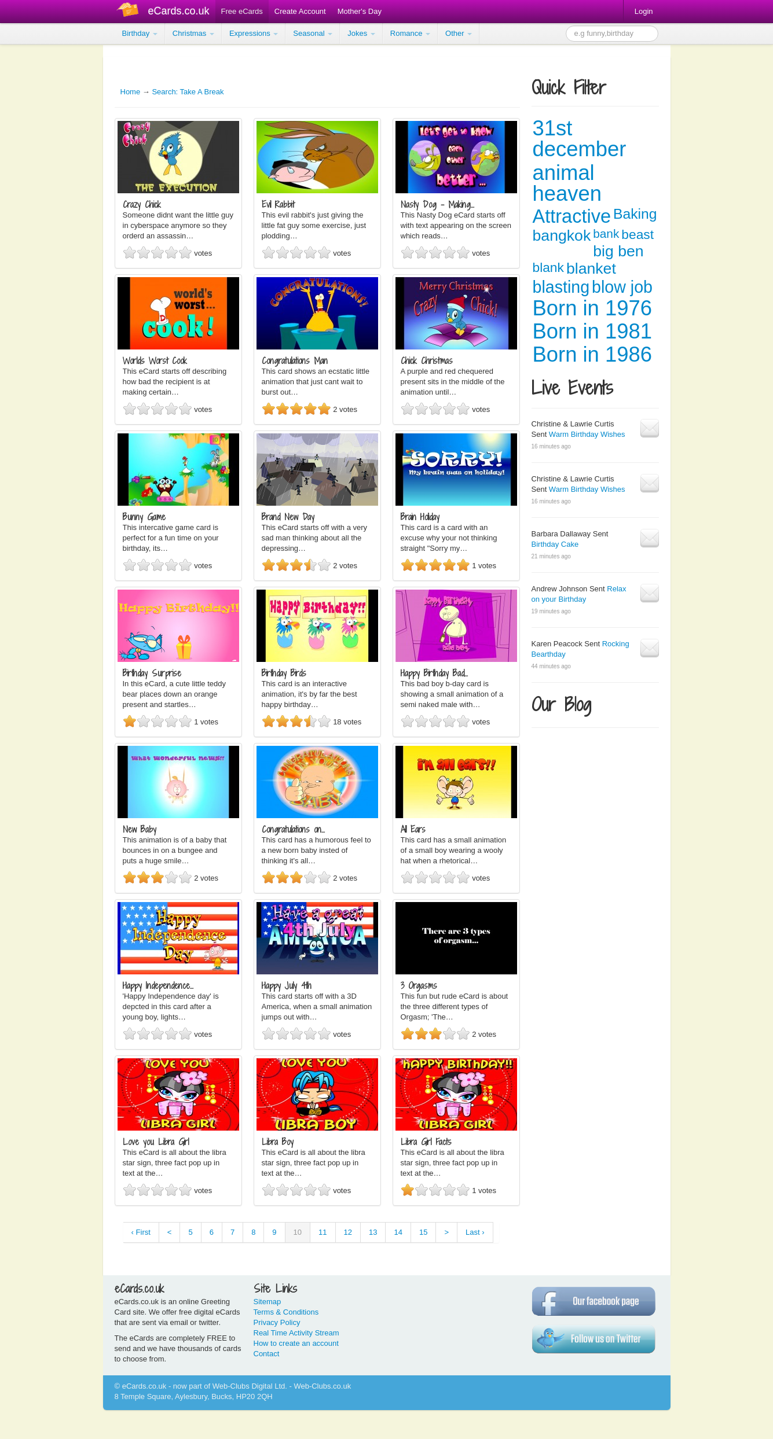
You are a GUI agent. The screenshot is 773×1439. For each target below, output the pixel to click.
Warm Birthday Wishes (587, 434)
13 (373, 1232)
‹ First (141, 1232)
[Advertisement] (46, 219)
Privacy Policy (277, 1322)
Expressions (253, 33)
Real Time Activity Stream (296, 1332)
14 (398, 1232)
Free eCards (242, 11)
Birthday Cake (555, 544)
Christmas (193, 33)
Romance (410, 33)
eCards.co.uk (179, 11)
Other (458, 33)
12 (348, 1232)
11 (322, 1232)
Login (644, 11)
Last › (475, 1232)
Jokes (361, 33)
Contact (267, 1353)
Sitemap (267, 1301)
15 (423, 1232)
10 (298, 1232)
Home (130, 91)
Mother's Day (360, 11)
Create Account (300, 11)
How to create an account (296, 1343)
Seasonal (312, 33)
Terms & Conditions (286, 1312)
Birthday (139, 33)
